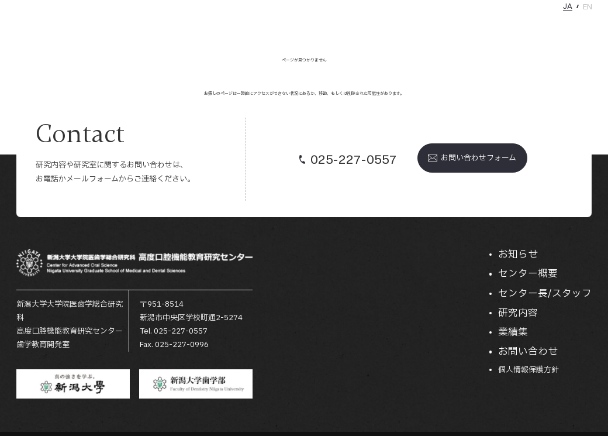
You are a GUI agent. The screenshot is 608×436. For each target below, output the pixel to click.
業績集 (528, 25)
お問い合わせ (572, 25)
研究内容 (492, 25)
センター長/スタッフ (431, 25)
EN (587, 7)
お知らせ (315, 25)
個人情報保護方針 (528, 370)
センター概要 (363, 25)
